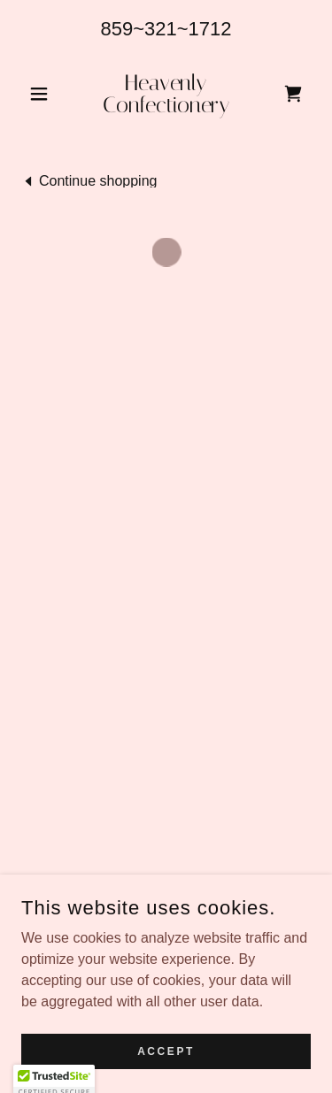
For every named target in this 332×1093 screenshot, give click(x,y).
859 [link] (116, 29)
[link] (166, 94)
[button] (43, 93)
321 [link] (160, 29)
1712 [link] (210, 29)
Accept (166, 1050)
